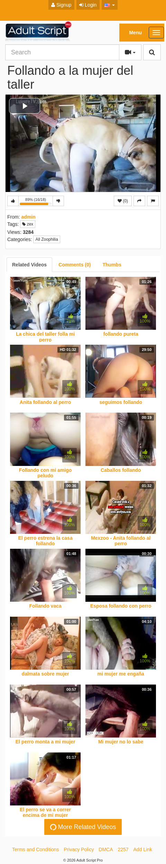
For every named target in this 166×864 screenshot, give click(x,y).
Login (87, 5)
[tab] (29, 264)
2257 (123, 849)
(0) (123, 201)
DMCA (106, 849)
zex (27, 224)
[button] (110, 5)
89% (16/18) (36, 201)
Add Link (142, 849)
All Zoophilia (46, 239)
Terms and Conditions (35, 849)
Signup (61, 5)
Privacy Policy (79, 849)
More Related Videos (82, 827)
